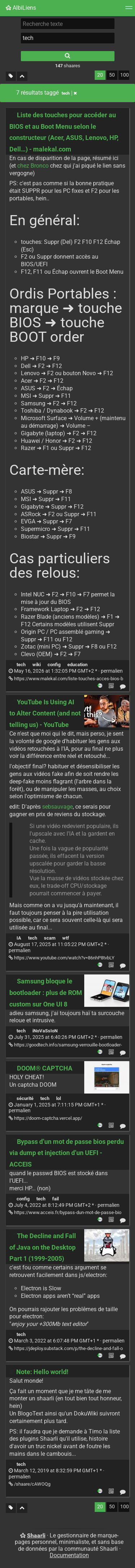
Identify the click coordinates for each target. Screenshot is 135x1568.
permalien (66, 671)
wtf (65, 938)
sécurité (25, 1098)
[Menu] (129, 10)
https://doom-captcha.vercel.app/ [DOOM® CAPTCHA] (45, 1118)
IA (19, 938)
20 (100, 75)
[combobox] (67, 38)
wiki (36, 664)
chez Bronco (33, 165)
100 (124, 75)
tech (21, 664)
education (77, 664)
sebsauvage (57, 806)
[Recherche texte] (67, 23)
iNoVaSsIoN (45, 1030)
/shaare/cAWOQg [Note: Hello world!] (29, 1484)
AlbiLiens (21, 7)
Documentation (69, 1555)
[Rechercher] (67, 56)
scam (49, 938)
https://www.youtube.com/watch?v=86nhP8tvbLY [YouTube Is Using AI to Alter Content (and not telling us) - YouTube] (61, 957)
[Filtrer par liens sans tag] (11, 76)
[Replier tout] (22, 76)
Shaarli (36, 1535)
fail (55, 1198)
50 (112, 75)
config (54, 664)
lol (58, 1098)
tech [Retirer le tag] (69, 93)
